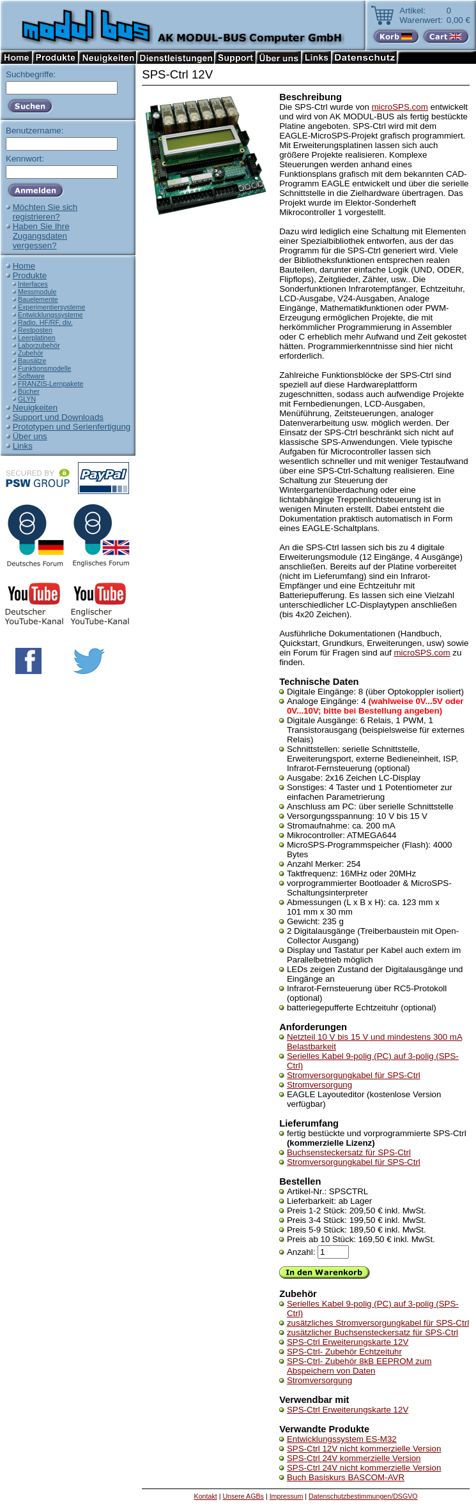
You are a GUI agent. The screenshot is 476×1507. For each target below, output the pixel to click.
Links (23, 446)
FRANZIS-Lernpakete (50, 383)
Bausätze (32, 360)
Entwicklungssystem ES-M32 (342, 1439)
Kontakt (205, 1496)
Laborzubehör (39, 345)
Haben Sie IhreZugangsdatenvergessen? (41, 235)
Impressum (286, 1496)
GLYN (27, 399)
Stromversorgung (319, 1085)
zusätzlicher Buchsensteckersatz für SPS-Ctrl (372, 1332)
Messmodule (37, 292)
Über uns (30, 436)
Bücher (29, 391)
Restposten (35, 330)
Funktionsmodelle (45, 368)
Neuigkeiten (35, 407)
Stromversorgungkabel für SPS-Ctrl (353, 1075)
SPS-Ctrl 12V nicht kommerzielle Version (364, 1448)
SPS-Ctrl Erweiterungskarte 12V (347, 1342)
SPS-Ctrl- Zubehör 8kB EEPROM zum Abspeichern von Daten (359, 1366)
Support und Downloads (58, 417)
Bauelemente (38, 299)
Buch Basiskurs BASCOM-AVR (345, 1477)
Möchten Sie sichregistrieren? (45, 211)
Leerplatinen (37, 337)
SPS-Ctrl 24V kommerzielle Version (354, 1458)
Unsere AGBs (243, 1496)
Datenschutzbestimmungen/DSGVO (363, 1496)
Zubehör (30, 353)
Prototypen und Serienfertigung (72, 426)
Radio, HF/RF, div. (45, 322)
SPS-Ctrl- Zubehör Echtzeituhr (344, 1351)
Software (31, 376)
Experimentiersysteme (51, 307)
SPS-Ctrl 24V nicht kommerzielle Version (364, 1468)
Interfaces (33, 284)
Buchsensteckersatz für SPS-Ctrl (349, 1152)
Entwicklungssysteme (50, 315)
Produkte (30, 275)
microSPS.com (400, 107)
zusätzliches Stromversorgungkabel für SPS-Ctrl (378, 1323)
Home (24, 266)
